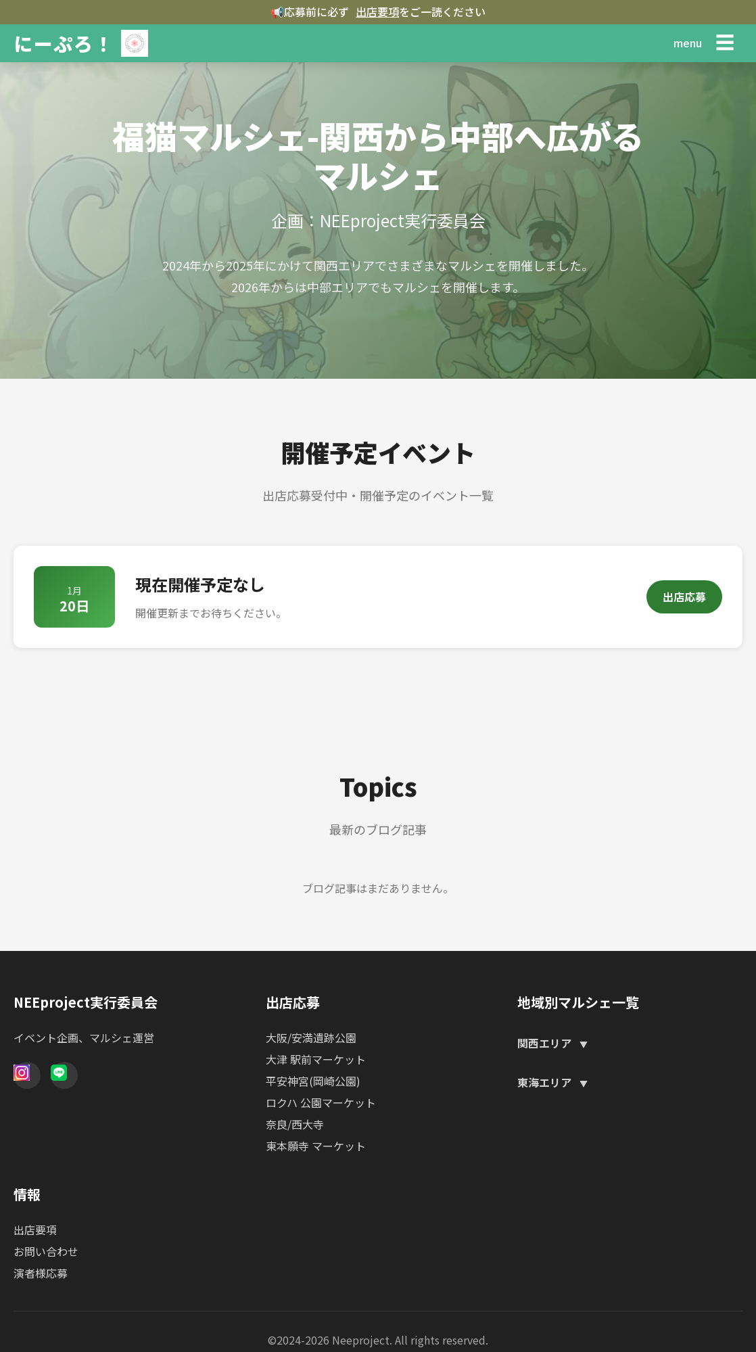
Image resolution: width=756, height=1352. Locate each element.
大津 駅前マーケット (316, 1059)
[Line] (64, 1075)
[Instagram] (27, 1075)
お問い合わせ (46, 1251)
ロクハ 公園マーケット (321, 1102)
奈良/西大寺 (295, 1124)
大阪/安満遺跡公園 (311, 1037)
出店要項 (377, 11)
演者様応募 (41, 1273)
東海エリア (545, 1082)
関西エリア (545, 1043)
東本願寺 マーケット (316, 1146)
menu (688, 42)
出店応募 (684, 596)
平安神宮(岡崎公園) (313, 1081)
